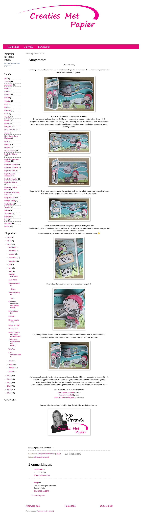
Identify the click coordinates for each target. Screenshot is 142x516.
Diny (6, 104)
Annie (6, 88)
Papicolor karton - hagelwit (64, 397)
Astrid (6, 91)
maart (11, 364)
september (13, 258)
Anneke (7, 82)
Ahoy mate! (12, 280)
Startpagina (13, 46)
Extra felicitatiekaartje (14, 354)
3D (5, 79)
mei (10, 271)
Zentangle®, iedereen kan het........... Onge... (14, 342)
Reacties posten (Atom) (45, 511)
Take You (11, 349)
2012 (9, 393)
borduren (7, 217)
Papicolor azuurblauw (66, 392)
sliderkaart (37, 457)
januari (11, 371)
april (10, 361)
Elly (5, 107)
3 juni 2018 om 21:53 (41, 491)
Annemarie (8, 85)
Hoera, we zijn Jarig (13, 321)
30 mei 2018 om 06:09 (42, 475)
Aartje (36, 482)
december (12, 247)
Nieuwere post (33, 506)
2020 (9, 237)
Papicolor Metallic (10, 179)
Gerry (6, 114)
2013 (9, 389)
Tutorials (28, 46)
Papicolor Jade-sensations (10, 175)
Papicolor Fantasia (11, 164)
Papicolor (7, 63)
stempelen (8, 223)
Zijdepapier (8, 213)
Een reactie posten (38, 496)
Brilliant (7, 98)
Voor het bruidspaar (13, 275)
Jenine (6, 133)
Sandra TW (38, 469)
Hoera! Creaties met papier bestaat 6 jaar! (14, 334)
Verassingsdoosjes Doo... (14, 286)
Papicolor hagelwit (66, 395)
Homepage (70, 506)
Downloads (44, 46)
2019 (9, 241)
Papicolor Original (10, 154)
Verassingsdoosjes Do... (14, 295)
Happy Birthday (13, 325)
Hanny (6, 123)
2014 (9, 386)
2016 (9, 379)
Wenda (7, 207)
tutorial (6, 226)
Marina (6, 144)
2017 (9, 376)
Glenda (7, 117)
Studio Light (8, 204)
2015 (9, 383)
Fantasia (7, 110)
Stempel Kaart (9, 201)
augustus (12, 261)
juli (10, 264)
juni (10, 268)
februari (12, 368)
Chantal (7, 101)
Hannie (7, 120)
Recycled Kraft (9, 197)
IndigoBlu (7, 126)
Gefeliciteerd (12, 329)
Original (7, 148)
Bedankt (11, 316)
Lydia (6, 141)
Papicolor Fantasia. (11, 167)
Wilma (6, 210)
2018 (9, 244)
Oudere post (106, 506)
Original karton (9, 151)
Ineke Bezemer (9, 130)
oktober (12, 254)
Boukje (6, 95)
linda (6, 220)
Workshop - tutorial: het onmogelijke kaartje (13, 304)
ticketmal (45, 457)
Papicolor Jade (9, 171)
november (12, 251)
